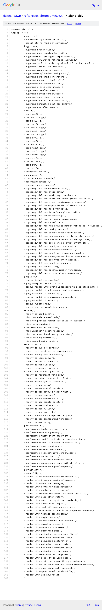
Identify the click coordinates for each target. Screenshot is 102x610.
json (96, 604)
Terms (37, 604)
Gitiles (19, 604)
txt (88, 604)
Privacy (28, 604)
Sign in (95, 5)
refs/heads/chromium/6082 (43, 16)
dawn (7, 16)
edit (78, 23)
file (69, 23)
